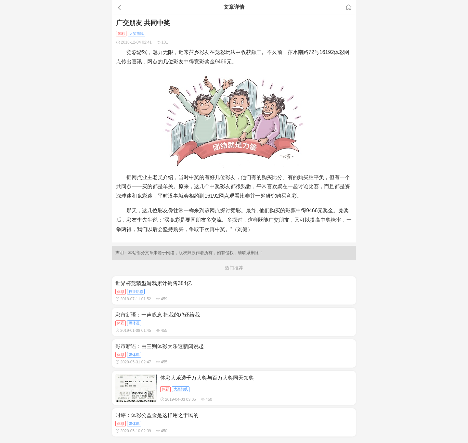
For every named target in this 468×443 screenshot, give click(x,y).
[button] (150, 7)
